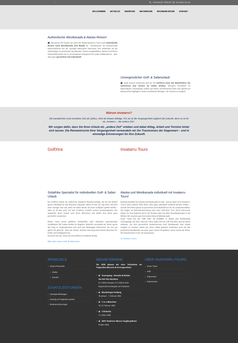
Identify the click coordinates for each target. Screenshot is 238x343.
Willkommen (98, 11)
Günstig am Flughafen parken (62, 299)
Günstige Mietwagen (58, 294)
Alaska (55, 272)
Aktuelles (115, 11)
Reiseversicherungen (58, 304)
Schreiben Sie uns (183, 2)
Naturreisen (145, 11)
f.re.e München (109, 302)
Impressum (151, 276)
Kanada (55, 277)
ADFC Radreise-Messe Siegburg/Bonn (119, 321)
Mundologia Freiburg (111, 292)
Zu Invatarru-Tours (129, 238)
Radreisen (130, 11)
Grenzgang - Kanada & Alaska (116, 275)
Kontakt (183, 11)
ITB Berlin (106, 311)
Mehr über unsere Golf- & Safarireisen (64, 241)
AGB (149, 271)
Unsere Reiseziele (57, 266)
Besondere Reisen (166, 11)
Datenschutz (152, 281)
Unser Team (152, 266)
